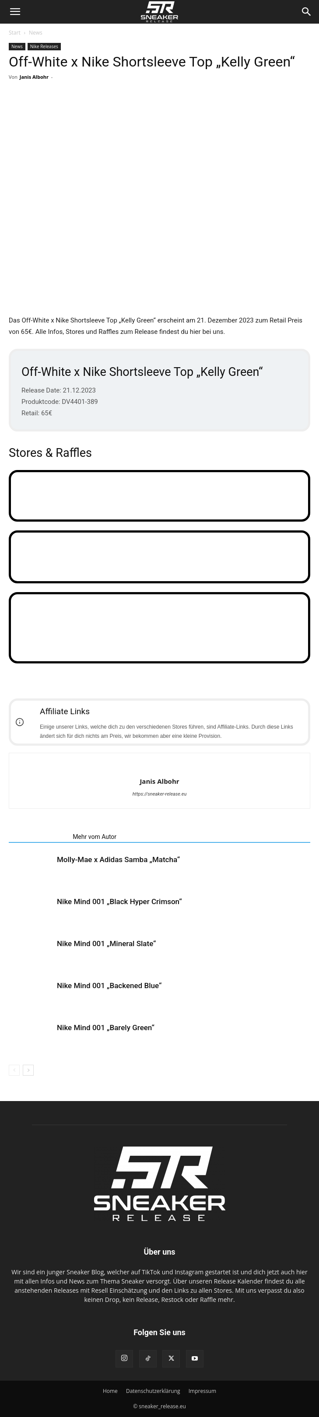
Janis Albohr (34, 77)
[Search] (306, 12)
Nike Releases (44, 46)
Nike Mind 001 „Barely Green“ (105, 1027)
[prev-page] (14, 1070)
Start (15, 32)
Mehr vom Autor (94, 836)
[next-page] (28, 1070)
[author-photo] (159, 766)
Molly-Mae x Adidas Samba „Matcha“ (118, 859)
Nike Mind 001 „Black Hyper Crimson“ (119, 901)
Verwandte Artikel (38, 836)
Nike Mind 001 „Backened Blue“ (109, 985)
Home (110, 1391)
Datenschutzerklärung (153, 1391)
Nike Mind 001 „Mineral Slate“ (106, 943)
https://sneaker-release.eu (160, 794)
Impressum (202, 1391)
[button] (15, 12)
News (35, 32)
